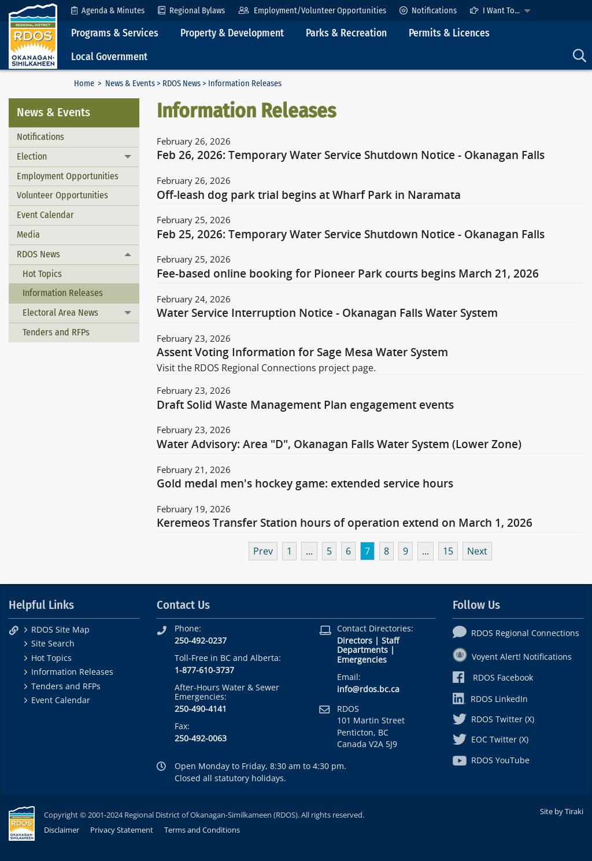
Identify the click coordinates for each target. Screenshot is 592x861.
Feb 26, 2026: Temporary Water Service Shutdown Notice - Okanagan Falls (351, 155)
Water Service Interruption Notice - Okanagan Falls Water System (327, 313)
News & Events (130, 83)
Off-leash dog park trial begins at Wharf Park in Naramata (309, 195)
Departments (362, 649)
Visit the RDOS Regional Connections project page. (266, 367)
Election (32, 156)
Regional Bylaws (191, 11)
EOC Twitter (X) (490, 739)
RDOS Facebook (493, 677)
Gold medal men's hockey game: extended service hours (305, 484)
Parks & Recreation (346, 33)
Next (477, 551)
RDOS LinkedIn (490, 698)
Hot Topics (42, 273)
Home (84, 83)
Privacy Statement (121, 830)
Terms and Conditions (202, 830)
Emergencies (362, 659)
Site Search (53, 643)
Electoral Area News (60, 312)
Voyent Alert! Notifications (512, 656)
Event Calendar (45, 214)
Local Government (109, 57)
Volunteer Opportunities (62, 195)
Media (28, 234)
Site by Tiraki (561, 811)
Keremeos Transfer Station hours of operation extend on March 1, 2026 (344, 523)
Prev (263, 551)
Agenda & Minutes (108, 11)
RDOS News (181, 83)
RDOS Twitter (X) (493, 719)
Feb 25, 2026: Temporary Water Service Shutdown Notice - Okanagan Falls (351, 234)
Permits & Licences (449, 33)
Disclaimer (61, 830)
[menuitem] (107, 10)
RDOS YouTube (491, 760)
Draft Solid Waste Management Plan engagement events (305, 405)
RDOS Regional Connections (516, 632)
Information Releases (63, 292)
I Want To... (495, 11)
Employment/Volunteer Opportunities (312, 11)
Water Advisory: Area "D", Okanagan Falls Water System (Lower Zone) (339, 444)
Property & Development (232, 33)
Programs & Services (114, 33)
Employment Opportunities (68, 176)
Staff (390, 640)
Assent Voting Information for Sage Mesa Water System (302, 352)
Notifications (428, 11)
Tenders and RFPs (56, 332)
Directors (354, 640)
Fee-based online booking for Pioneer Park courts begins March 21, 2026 (348, 274)
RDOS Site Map (60, 629)
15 (448, 551)
